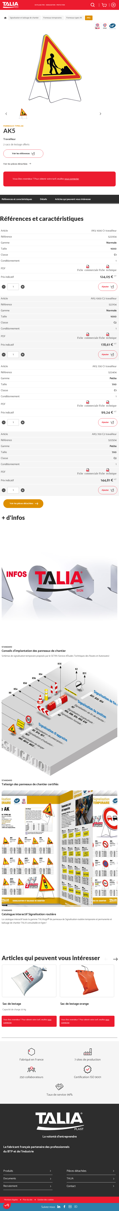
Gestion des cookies (46, 1199)
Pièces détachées (91, 1171)
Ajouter (108, 286)
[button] (7, 1205)
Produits (27, 1171)
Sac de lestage (11, 1004)
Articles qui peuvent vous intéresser (73, 199)
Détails (43, 199)
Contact (91, 1186)
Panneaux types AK (74, 17)
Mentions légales (11, 1199)
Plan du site (28, 1199)
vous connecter (71, 179)
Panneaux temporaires (52, 17)
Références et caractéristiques (17, 199)
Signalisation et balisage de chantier (24, 17)
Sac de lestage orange (74, 1004)
